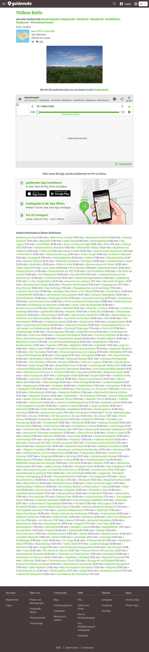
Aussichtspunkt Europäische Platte (34, 473)
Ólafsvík (100, 530)
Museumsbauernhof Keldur (100, 264)
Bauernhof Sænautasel (67, 368)
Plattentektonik (37, 392)
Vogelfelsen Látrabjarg (77, 557)
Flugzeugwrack (109, 284)
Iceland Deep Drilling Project (54, 506)
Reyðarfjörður (100, 341)
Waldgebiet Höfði (27, 389)
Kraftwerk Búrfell (96, 540)
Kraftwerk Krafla (121, 375)
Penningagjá (61, 355)
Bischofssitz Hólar (62, 429)
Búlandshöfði (75, 530)
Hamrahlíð (75, 463)
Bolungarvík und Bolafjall (101, 560)
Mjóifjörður (76, 345)
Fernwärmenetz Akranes (104, 456)
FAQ (80, 599)
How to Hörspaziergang (86, 616)
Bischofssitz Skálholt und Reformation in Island (83, 486)
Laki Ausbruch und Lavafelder (62, 294)
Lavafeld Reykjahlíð (113, 382)
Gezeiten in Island (80, 527)
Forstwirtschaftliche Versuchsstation (76, 348)
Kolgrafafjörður (110, 527)
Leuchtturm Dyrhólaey (28, 291)
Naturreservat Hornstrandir (77, 564)
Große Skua (96, 311)
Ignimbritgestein (55, 331)
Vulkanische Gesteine (76, 325)
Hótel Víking (70, 240)
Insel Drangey (117, 426)
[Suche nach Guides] (114, 4)
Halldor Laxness (53, 466)
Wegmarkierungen (113, 372)
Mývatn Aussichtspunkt (91, 378)
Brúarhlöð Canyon (62, 483)
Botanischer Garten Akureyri (54, 419)
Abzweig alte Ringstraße (114, 358)
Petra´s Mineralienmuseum (30, 338)
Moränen (71, 311)
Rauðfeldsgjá (23, 540)
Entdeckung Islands (55, 321)
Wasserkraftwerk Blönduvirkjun (98, 550)
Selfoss (89, 257)
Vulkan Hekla (23, 267)
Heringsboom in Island (84, 426)
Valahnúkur (103, 510)
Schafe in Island (115, 432)
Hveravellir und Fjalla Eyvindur (74, 553)
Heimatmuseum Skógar (35, 284)
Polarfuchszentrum (26, 570)
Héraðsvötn (78, 422)
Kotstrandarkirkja (62, 257)
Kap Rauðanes (122, 362)
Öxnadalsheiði (50, 422)
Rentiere (63, 362)
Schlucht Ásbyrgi (118, 395)
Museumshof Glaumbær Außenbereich (105, 429)
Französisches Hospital (70, 338)
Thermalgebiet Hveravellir (31, 405)
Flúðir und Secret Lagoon (99, 483)
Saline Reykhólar (38, 567)
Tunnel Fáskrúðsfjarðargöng (64, 341)
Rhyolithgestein (53, 523)
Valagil (83, 570)
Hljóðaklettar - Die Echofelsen (79, 395)
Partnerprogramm (63, 605)
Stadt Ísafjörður (58, 570)
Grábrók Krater (44, 446)
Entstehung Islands (63, 442)
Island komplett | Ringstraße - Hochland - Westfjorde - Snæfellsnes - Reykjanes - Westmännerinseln (68, 20)
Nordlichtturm (83, 412)
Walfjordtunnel (23, 459)
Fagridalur (52, 345)
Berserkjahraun (24, 527)
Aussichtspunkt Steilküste (37, 325)
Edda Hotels (48, 409)
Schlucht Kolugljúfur (105, 436)
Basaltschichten (24, 345)
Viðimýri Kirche (85, 432)
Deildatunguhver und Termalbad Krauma (44, 452)
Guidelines (59, 611)
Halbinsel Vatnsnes (104, 439)
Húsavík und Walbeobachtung (72, 402)
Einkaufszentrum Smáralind (49, 247)
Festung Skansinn (25, 271)
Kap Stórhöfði (77, 274)
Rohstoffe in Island (99, 490)
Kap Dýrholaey (53, 288)
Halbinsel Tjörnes (63, 399)
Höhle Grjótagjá (51, 382)
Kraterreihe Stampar (26, 513)
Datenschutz (71, 647)
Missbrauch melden (60, 618)
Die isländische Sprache (55, 550)
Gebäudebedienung (56, 254)
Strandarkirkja (36, 496)
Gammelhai (51, 527)
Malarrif (56, 537)
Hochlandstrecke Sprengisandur (77, 547)
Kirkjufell (50, 530)
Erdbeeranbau (87, 452)
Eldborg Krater (64, 496)
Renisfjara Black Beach (66, 291)
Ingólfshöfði (46, 311)
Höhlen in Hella (64, 264)
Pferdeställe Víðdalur (88, 247)
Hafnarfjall (71, 456)
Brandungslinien (102, 409)
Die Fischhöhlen (95, 271)
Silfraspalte (88, 355)
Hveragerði (34, 257)
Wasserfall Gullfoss (114, 479)
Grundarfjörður (24, 530)
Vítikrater (60, 378)
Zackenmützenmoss (39, 301)
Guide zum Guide (83, 607)
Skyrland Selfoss (116, 257)
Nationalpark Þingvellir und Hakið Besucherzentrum (50, 469)
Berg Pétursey (23, 288)
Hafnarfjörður (25, 254)
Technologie (36, 623)
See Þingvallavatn (116, 466)
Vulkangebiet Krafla (67, 375)
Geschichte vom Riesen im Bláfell (33, 557)
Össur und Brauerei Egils (77, 244)
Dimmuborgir (113, 385)
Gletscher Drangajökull (117, 564)
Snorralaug (118, 449)
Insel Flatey (103, 523)
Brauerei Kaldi (23, 426)
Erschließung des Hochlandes (72, 574)
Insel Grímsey (51, 426)
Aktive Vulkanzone (33, 375)
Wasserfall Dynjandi (112, 557)
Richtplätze (116, 352)
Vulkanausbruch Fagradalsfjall (45, 503)
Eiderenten (35, 335)
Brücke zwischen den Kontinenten (70, 513)
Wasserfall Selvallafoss (99, 520)
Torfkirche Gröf (31, 429)
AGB (58, 647)
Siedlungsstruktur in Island (59, 459)
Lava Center (49, 267)
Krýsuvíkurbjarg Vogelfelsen (88, 500)
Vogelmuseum (30, 385)
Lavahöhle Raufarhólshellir (30, 493)
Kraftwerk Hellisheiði (120, 254)
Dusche (95, 375)
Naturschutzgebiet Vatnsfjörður (76, 567)
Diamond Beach (49, 314)
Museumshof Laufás (52, 412)
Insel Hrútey (74, 436)
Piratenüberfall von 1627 (61, 271)
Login (9, 605)
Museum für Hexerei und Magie (32, 564)
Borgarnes (46, 456)
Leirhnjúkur (35, 378)
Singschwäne (87, 321)
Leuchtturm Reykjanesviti (70, 510)
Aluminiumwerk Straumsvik (108, 251)
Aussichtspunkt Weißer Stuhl (105, 365)
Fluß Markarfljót (53, 277)
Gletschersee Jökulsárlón (84, 314)
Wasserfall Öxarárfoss (29, 355)
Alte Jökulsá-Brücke (118, 355)
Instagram (107, 599)
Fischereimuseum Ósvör (61, 560)
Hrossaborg (83, 372)
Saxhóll (83, 533)
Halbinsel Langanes (91, 362)
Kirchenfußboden (25, 298)
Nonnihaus (100, 415)
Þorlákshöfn (95, 493)
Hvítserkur (75, 439)
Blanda (27, 436)
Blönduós (49, 436)
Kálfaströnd (56, 389)
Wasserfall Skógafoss (114, 281)
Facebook (107, 605)
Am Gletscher (46, 520)
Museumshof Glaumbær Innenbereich (43, 432)
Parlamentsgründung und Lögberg (78, 352)
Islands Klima (122, 493)
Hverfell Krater (85, 385)
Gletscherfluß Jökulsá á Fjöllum (110, 392)
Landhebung (122, 277)
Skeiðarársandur (123, 301)
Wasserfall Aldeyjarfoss (30, 574)
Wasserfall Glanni (75, 446)
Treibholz (123, 399)
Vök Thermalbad (38, 352)
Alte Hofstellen (37, 362)
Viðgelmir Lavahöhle (34, 449)
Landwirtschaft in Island (119, 261)
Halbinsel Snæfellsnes (27, 516)
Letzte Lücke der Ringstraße (87, 304)
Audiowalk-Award (36, 610)
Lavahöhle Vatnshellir (27, 537)
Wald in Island (36, 348)
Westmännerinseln (108, 267)
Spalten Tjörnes (31, 399)
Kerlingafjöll (109, 553)
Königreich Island (84, 466)
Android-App (132, 599)
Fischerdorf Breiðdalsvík (67, 335)
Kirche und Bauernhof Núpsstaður (83, 301)
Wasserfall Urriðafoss (67, 261)
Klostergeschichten (58, 298)
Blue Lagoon (105, 503)
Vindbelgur (57, 385)
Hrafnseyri (28, 560)
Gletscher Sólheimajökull (75, 284)
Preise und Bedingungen (37, 601)
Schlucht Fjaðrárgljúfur (103, 294)
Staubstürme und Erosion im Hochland (43, 372)
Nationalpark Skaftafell (61, 308)
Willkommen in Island (61, 237)
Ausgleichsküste (116, 321)
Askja (26, 550)
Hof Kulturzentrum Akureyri (65, 415)
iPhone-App (132, 605)
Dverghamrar (125, 298)
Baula (19, 446)
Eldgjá (43, 547)
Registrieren (12, 599)
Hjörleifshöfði (25, 294)
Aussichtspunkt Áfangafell (30, 553)
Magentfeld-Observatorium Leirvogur (35, 463)
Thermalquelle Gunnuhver (29, 510)
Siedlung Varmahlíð (108, 422)
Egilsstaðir (100, 345)
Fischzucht (107, 328)
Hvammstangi (23, 439)
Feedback (83, 635)
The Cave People (76, 473)
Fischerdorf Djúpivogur (76, 328)
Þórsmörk (21, 547)
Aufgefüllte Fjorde (86, 331)
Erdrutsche (22, 409)
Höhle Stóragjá (81, 382)
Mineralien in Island (26, 341)
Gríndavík (80, 503)
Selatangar (121, 500)
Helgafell (79, 523)
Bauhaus (98, 463)
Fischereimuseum (25, 533)
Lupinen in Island (68, 405)
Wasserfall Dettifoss (39, 395)
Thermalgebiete (98, 476)
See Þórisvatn (115, 547)
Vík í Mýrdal (86, 291)
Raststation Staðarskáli (28, 442)
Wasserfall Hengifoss (121, 348)
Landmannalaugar (99, 543)
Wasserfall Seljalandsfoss (88, 277)
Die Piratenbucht (47, 274)
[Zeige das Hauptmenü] (4, 4)
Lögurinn (124, 345)
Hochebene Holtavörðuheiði (101, 442)
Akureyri (33, 415)
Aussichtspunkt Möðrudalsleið (109, 368)
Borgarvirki (50, 439)
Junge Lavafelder (100, 405)
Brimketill (21, 506)
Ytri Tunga (67, 540)
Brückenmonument (26, 308)
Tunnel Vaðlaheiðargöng (117, 412)
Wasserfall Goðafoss (70, 392)
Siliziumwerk (36, 402)
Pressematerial (37, 617)
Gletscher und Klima (97, 308)
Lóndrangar (80, 537)
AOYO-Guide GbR (45, 31)
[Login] (125, 4)
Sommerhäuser (44, 490)
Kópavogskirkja (98, 240)
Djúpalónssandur (110, 533)
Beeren (70, 520)
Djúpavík (111, 567)
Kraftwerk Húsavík (111, 402)
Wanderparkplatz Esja (98, 459)
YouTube (106, 611)
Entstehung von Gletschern (43, 304)
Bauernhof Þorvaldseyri (78, 281)
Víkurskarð (21, 412)
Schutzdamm (114, 291)
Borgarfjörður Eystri (66, 365)
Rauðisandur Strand (110, 570)
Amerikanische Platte (103, 469)
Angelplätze (74, 409)
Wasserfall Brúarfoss (65, 476)
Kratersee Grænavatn (47, 500)
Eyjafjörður (88, 419)
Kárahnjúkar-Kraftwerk (42, 358)
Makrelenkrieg (42, 543)
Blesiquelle (84, 479)
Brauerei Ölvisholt (32, 261)
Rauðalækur (36, 264)
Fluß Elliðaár (43, 244)
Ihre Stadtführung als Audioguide (86, 626)
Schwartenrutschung (93, 298)
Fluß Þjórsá (87, 261)
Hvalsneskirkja (109, 513)
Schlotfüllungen (24, 331)
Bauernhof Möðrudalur (30, 368)
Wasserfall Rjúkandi (77, 358)
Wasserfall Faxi (31, 483)
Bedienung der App (26, 237)
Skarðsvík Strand (57, 533)
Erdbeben (70, 490)
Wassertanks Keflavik (97, 237)
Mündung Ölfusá (66, 493)
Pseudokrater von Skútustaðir (92, 389)
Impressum (88, 647)
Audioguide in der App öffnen (45, 203)
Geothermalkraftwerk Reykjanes (99, 506)
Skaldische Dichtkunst (110, 446)
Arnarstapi (105, 537)
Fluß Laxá (126, 389)
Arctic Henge (36, 365)
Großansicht (101, 89)
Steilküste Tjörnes (95, 399)
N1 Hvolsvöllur (77, 267)
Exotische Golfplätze (105, 335)
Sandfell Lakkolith (106, 338)
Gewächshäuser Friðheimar (31, 486)
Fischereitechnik (118, 331)
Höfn (106, 318)
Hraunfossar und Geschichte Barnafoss (78, 449)
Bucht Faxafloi (72, 251)
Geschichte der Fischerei (77, 318)
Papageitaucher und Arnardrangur (92, 288)
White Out (45, 251)
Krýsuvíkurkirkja (94, 496)
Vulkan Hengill (88, 254)
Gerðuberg (88, 516)
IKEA (106, 244)
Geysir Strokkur (57, 479)
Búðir (45, 540)
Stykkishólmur (23, 523)
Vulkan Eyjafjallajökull (40, 281)
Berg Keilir (45, 240)
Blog (56, 599)
